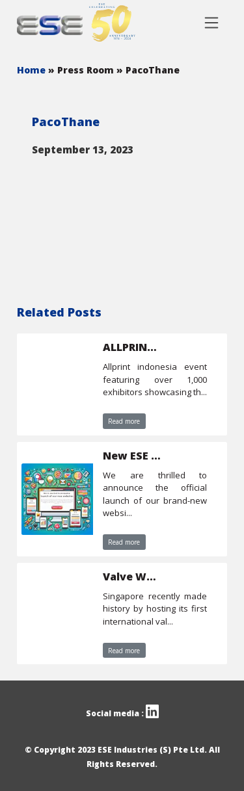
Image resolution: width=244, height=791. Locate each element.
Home (32, 70)
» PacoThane (148, 70)
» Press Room (82, 70)
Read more (124, 421)
